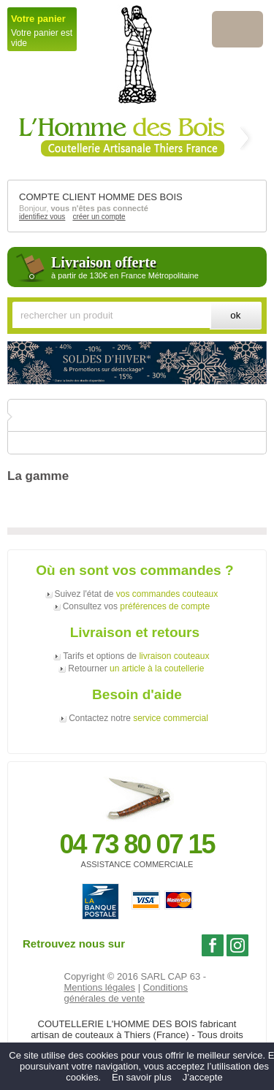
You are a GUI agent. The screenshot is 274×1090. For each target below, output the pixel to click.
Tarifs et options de (136, 656)
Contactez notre (138, 718)
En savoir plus (142, 1077)
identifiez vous (42, 217)
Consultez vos (136, 606)
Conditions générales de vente (126, 993)
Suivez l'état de (136, 594)
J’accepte (203, 1077)
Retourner (136, 668)
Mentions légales (100, 987)
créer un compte (98, 217)
